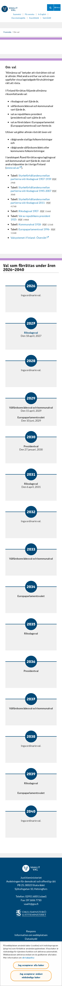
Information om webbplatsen (31, 935)
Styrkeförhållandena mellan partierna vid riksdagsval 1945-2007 (34, 191)
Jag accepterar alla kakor (31, 965)
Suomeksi (17, 14)
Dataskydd (31, 938)
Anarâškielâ (34, 18)
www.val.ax (13, 167)
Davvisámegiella (18, 18)
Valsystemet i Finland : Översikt (30, 237)
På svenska (29, 14)
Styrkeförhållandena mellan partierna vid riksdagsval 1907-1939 (34, 179)
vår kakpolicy (28, 957)
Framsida (7, 32)
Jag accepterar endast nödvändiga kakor (31, 976)
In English (42, 14)
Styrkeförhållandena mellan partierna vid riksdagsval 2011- (31, 203)
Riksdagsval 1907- (35, 211)
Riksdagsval (31, 332)
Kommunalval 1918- (36, 224)
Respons (31, 931)
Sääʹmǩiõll (47, 18)
